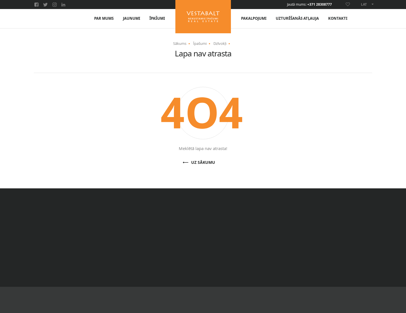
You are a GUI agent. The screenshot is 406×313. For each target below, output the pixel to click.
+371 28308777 (319, 4)
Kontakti (337, 18)
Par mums (104, 18)
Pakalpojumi (253, 18)
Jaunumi (131, 18)
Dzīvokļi (219, 43)
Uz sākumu (203, 163)
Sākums (179, 43)
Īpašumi (157, 18)
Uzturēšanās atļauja (297, 18)
